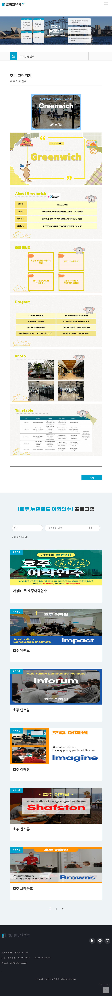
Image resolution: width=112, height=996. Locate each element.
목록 (92, 477)
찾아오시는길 (104, 984)
